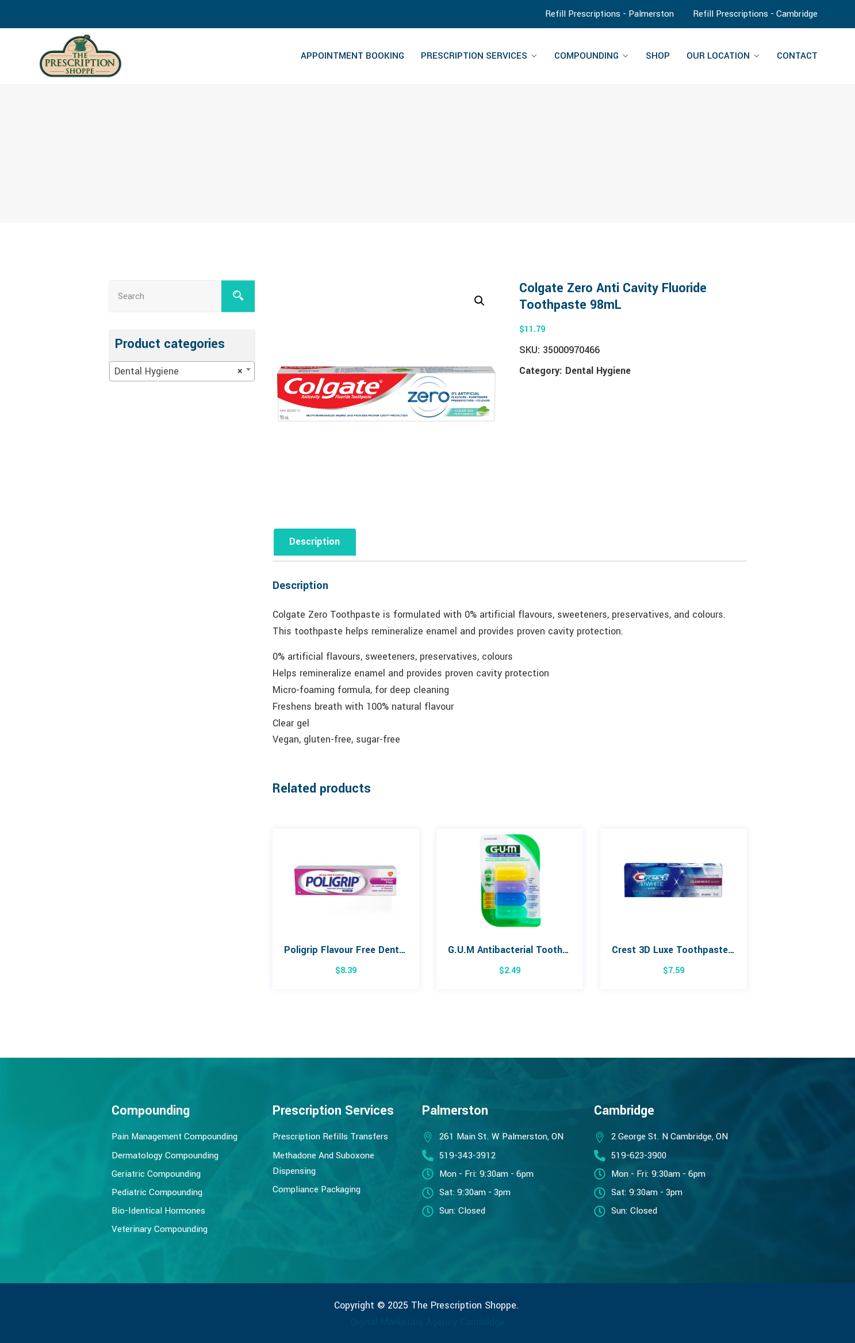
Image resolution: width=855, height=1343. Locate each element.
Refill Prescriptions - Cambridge (755, 13)
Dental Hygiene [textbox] (178, 372)
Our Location (718, 55)
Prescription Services (474, 55)
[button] (479, 300)
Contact (797, 55)
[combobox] (182, 371)
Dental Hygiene (598, 370)
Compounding (586, 55)
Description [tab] (315, 541)
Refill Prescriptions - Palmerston (609, 13)
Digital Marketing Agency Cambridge (428, 1322)
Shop (658, 55)
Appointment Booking (352, 55)
